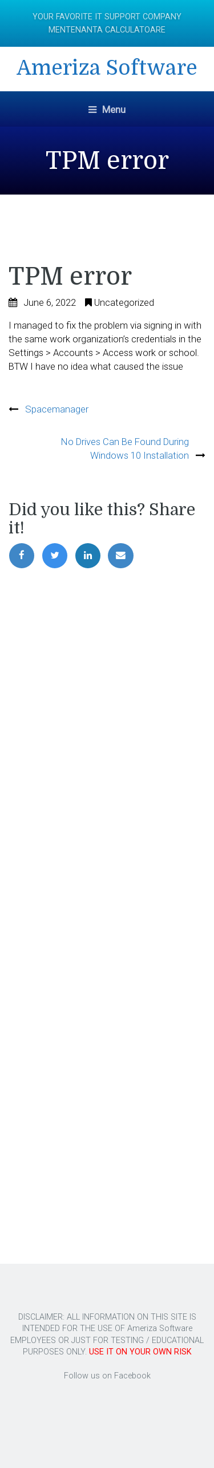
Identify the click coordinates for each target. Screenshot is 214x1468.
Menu (107, 109)
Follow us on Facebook (107, 1376)
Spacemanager (56, 409)
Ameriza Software (107, 68)
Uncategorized (124, 302)
